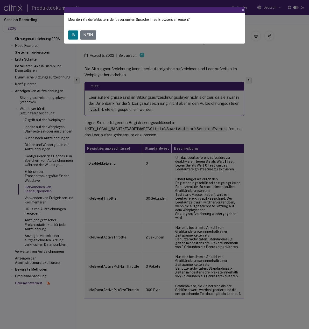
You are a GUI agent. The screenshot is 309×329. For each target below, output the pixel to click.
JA (73, 35)
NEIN (88, 35)
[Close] (243, 10)
